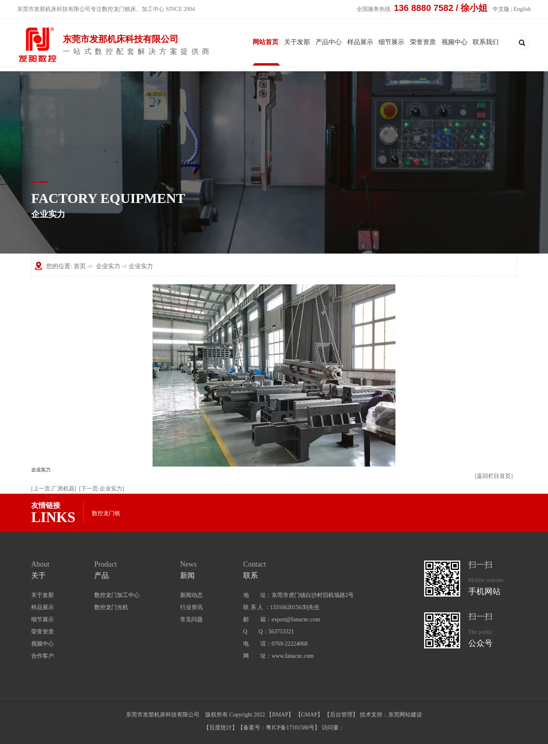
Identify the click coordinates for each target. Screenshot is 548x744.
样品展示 (360, 41)
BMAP (280, 715)
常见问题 (191, 619)
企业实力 (108, 266)
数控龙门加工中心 (117, 595)
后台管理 (341, 715)
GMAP (309, 715)
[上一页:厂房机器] (53, 489)
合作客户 (42, 656)
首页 (80, 266)
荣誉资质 (423, 41)
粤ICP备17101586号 (290, 728)
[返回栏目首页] (494, 476)
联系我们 (486, 41)
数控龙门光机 (111, 607)
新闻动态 (191, 595)
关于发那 (297, 41)
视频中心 (454, 41)
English (522, 9)
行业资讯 (191, 607)
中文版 (501, 9)
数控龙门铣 (106, 513)
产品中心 (329, 41)
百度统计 (220, 728)
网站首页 (265, 41)
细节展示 (391, 41)
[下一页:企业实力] (101, 489)
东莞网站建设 (405, 715)
